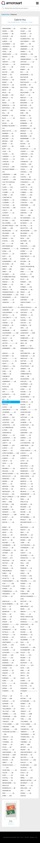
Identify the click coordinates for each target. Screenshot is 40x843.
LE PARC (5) (7, 430)
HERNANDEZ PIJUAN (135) (28, 349)
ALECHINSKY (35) (27, 41)
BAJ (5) (24, 72)
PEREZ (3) (24, 573)
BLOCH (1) (25, 118)
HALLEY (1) (7, 338)
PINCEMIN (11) (28, 581)
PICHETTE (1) (8, 578)
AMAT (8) (25, 44)
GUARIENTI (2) (26, 330)
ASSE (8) (7, 67)
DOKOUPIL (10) (27, 246)
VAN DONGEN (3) (9, 752)
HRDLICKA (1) (26, 358)
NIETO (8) (7, 540)
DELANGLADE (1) (9, 230)
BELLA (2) (6, 92)
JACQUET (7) (7, 368)
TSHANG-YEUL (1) (27, 737)
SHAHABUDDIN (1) (10, 665)
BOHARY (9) (25, 120)
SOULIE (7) (6, 686)
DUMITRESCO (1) (27, 256)
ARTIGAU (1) (8, 64)
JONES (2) (6, 374)
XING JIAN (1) (25, 788)
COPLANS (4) (25, 197)
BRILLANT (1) (7, 138)
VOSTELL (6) (7, 778)
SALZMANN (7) (27, 639)
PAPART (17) (7, 558)
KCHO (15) (5, 386)
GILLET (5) (8, 320)
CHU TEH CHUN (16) (8, 182)
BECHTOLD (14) (26, 87)
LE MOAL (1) (25, 427)
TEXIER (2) (25, 716)
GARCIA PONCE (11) (28, 303)
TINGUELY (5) (7, 721)
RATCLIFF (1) (25, 601)
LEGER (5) (25, 435)
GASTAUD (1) (26, 312)
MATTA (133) (26, 489)
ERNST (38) (6, 269)
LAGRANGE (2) (9, 412)
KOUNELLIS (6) (26, 402)
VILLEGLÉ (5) (26, 770)
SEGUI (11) (7, 657)
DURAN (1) (24, 259)
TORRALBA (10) (9, 729)
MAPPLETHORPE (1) (10, 473)
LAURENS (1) (25, 422)
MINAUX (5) (25, 496)
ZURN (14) (7, 795)
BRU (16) (24, 141)
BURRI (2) (25, 146)
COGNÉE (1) (8, 192)
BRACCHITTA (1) (9, 131)
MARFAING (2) (8, 478)
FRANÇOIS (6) (26, 289)
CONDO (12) (26, 195)
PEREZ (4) (6, 573)
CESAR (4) (26, 169)
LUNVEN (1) (8, 458)
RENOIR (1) (27, 611)
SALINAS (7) (7, 639)
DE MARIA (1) (26, 223)
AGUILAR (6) (7, 36)
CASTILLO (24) (8, 166)
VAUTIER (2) (26, 757)
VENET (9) (7, 762)
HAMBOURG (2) (26, 338)
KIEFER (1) (7, 389)
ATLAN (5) (26, 67)
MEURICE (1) (27, 491)
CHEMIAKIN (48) (9, 174)
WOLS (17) (5, 785)
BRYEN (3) (7, 143)
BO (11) (5, 120)
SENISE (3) (25, 660)
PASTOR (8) (7, 563)
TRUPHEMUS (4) (27, 734)
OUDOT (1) (25, 553)
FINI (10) (24, 284)
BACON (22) (8, 72)
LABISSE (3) (25, 407)
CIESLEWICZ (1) (27, 182)
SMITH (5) (6, 675)
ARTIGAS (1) (27, 62)
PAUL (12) (24, 563)
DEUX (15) (24, 238)
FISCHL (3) (6, 287)
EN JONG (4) (25, 261)
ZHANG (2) (25, 793)
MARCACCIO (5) (9, 476)
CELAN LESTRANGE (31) (10, 170)
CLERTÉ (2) (7, 189)
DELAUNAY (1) (26, 233)
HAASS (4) (25, 335)
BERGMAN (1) (26, 102)
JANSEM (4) (25, 368)
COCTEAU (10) (26, 189)
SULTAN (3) (25, 698)
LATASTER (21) (8, 422)
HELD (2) (23, 343)
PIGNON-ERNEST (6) (10, 581)
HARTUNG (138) (26, 340)
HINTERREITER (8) (27, 353)
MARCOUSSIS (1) (27, 476)
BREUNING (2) (25, 136)
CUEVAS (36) (26, 210)
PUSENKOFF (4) (27, 594)
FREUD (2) (25, 292)
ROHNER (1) (8, 627)
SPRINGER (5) (27, 688)
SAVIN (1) (25, 645)
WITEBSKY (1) (26, 783)
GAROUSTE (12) (27, 310)
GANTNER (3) (26, 300)
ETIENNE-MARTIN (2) (8, 276)
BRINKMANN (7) (27, 138)
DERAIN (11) (7, 238)
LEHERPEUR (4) (9, 438)
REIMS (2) (25, 609)
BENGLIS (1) (7, 97)
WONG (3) (26, 785)
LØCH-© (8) (23, 463)
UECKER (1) (26, 747)
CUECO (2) (7, 210)
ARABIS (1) (25, 51)
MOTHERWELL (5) (27, 517)
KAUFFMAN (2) (26, 384)
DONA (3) (6, 251)
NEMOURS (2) (26, 535)
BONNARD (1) (26, 123)
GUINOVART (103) (27, 333)
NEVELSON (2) (8, 537)
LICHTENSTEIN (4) (27, 443)
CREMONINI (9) (27, 205)
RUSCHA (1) (26, 637)
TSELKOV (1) (7, 737)
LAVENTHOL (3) (8, 425)
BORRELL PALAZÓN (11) (10, 127)
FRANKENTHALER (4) (10, 292)
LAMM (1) (25, 414)
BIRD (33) (24, 113)
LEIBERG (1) (25, 438)
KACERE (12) (7, 379)
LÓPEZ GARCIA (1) (28, 450)
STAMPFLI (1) (7, 691)
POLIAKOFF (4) (8, 586)
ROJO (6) (25, 627)
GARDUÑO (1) (7, 310)
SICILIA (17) (26, 665)
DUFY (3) (6, 256)
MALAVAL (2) (8, 471)
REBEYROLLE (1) (26, 606)
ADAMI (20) (7, 31)
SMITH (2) (24, 675)
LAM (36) (7, 414)
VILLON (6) (7, 772)
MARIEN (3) (25, 478)
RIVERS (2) (7, 622)
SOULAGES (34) (26, 683)
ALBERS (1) (7, 41)
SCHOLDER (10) (10, 652)
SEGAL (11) (25, 655)
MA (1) (6, 466)
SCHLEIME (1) (8, 650)
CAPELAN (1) (8, 161)
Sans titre (11, 822)
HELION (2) (7, 345)
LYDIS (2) (7, 463)
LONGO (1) (7, 450)
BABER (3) (24, 69)
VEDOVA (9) (7, 760)
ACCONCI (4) (25, 28)
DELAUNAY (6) (8, 233)
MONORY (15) (8, 512)
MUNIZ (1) (6, 527)
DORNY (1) (26, 251)
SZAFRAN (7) (7, 703)
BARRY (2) (7, 82)
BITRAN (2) (25, 115)
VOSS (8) (24, 775)
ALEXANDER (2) (8, 44)
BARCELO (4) (8, 79)
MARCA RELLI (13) (27, 473)
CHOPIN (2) (25, 177)
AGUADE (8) (7, 33)
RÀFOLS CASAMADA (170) (28, 597)
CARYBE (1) (5, 164)
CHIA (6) (24, 174)
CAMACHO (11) (26, 154)
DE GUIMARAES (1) (27, 218)
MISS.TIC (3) (24, 501)
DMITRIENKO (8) (7, 246)
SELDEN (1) (25, 657)
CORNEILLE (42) (28, 200)
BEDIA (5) (6, 90)
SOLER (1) (24, 678)
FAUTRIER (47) (8, 279)
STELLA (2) (7, 696)
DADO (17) (5, 215)
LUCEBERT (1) (24, 455)
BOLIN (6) (7, 123)
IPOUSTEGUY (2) (26, 366)
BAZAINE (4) (25, 85)
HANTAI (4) (7, 340)
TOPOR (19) (25, 726)
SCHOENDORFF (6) (27, 650)
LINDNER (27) (8, 445)
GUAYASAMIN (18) (10, 333)
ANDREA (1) (6, 49)
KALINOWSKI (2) (27, 379)
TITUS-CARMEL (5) (28, 724)
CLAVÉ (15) (7, 187)
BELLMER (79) (7, 95)
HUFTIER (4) (26, 361)
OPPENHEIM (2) (26, 547)
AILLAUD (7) (25, 36)
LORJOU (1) (26, 453)
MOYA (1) (7, 519)
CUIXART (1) (8, 213)
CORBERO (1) (8, 200)
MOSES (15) (24, 514)
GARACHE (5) (8, 302)
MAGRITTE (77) (26, 468)
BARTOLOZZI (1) (28, 82)
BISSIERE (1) (7, 115)
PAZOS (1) (7, 565)
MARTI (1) (7, 484)
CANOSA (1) (8, 159)
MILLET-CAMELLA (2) (10, 496)
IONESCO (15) (8, 366)
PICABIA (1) (8, 576)
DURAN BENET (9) (9, 261)
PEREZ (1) (25, 570)
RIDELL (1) (25, 614)
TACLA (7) (25, 706)
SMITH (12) (24, 673)
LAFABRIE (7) (28, 409)
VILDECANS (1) (9, 770)
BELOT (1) (25, 95)
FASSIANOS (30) (27, 276)
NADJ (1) (24, 532)
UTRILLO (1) (8, 749)
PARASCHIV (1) (27, 558)
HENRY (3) (25, 345)
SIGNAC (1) (7, 668)
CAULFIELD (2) (26, 166)
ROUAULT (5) (8, 634)
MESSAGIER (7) (8, 491)
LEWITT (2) (6, 443)
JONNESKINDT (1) (25, 374)
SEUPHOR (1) (26, 663)
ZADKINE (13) (6, 790)
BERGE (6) (8, 102)
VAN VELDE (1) (26, 755)
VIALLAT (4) (25, 762)
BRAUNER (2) (8, 136)
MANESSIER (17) (27, 471)
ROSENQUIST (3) (9, 629)
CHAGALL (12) (26, 172)
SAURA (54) (8, 645)
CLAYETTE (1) (26, 187)
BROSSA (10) (7, 141)
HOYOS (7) (9, 358)
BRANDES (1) (7, 133)
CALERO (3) (7, 154)
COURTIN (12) (26, 202)
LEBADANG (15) (26, 432)
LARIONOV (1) (8, 420)
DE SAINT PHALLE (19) (10, 225)
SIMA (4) (24, 670)
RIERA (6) (7, 616)
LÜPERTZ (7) (26, 458)
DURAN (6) (6, 259)
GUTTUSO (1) (8, 335)
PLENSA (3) (25, 583)
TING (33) (25, 719)
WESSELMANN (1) (9, 783)
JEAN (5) (6, 371)
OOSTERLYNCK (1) (27, 545)
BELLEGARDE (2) (27, 92)
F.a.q (36, 837)
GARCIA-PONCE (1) (11, 307)
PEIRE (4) (24, 565)
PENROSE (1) (26, 568)
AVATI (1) (6, 69)
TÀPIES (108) (26, 714)
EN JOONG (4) (7, 264)
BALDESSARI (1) (26, 74)
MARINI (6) (7, 481)
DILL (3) (7, 243)
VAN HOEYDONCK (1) (28, 752)
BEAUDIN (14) (8, 87)
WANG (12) (26, 778)
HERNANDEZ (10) (8, 348)
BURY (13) (6, 149)
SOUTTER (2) (25, 686)
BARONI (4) (26, 79)
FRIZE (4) (25, 294)
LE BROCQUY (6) (27, 425)
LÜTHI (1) (24, 461)
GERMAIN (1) (26, 315)
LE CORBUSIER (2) (7, 427)
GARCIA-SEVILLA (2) (28, 307)
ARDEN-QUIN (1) (9, 54)
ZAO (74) (25, 790)
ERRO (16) (26, 271)
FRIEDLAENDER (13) (10, 294)
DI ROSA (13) (8, 241)
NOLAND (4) (8, 542)
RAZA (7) (6, 606)
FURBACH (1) (24, 297)
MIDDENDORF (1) (27, 494)
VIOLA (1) (24, 772)
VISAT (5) (7, 775)
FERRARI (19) (25, 282)
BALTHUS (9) (24, 77)
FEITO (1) (24, 279)
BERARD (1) (26, 100)
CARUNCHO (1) (26, 161)
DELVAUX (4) (25, 236)
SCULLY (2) (25, 652)
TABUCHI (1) (7, 706)
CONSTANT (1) (6, 197)
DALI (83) (25, 215)
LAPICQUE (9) (26, 417)
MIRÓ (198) (7, 501)
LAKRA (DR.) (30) (25, 412)
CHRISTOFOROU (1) (28, 179)
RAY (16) (24, 604)
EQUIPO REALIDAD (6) (27, 266)
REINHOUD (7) (8, 611)
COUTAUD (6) (8, 205)
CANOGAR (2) (26, 156)
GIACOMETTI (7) (9, 317)
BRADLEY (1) (26, 131)
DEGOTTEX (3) (26, 228)
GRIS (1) (24, 328)
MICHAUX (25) (8, 494)
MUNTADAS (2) (27, 527)
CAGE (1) (6, 151)
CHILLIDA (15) (8, 177)
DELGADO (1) (8, 236)
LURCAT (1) (7, 461)
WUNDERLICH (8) (8, 788)
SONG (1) (7, 680)
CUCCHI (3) (25, 207)
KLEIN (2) (6, 397)
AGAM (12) (25, 31)
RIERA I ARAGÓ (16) (26, 616)
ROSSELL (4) (25, 629)
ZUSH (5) (23, 795)
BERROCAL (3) (8, 105)
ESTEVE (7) (26, 274)
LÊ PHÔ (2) (23, 430)
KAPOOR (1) (25, 381)
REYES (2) (6, 614)
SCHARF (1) (7, 647)
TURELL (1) (7, 739)
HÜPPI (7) (7, 363)
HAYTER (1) (9, 343)
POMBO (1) (25, 588)
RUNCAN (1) (8, 637)
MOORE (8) (25, 512)
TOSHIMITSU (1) (26, 729)
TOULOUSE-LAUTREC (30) (10, 733)
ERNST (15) (25, 269)
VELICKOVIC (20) (28, 760)
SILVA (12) (24, 668)
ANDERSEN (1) (26, 46)
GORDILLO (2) (7, 325)
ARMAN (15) (28, 56)
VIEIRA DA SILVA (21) (9, 766)
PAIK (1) (7, 555)
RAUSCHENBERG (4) (10, 604)
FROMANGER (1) (9, 297)
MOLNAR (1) (25, 507)
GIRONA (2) (7, 322)
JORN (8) (24, 376)
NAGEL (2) (7, 535)
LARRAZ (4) (25, 420)
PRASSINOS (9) (8, 594)
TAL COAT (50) (8, 711)
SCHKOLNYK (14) (27, 647)
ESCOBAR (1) (8, 274)
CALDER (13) (27, 151)
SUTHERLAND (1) (27, 701)
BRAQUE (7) (26, 133)
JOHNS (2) (25, 371)
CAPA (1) (25, 159)
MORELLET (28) (9, 514)
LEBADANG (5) (6, 432)
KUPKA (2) (7, 407)
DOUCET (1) (8, 253)
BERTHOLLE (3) (8, 108)
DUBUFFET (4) (25, 253)
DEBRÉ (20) (7, 228)
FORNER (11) (26, 287)
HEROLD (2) (8, 353)
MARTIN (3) (26, 484)
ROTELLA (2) (8, 632)
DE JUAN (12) (8, 220)
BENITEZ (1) (26, 97)
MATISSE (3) (7, 489)
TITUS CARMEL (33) (10, 724)
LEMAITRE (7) (8, 440)
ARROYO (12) (8, 62)
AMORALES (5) (8, 46)
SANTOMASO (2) (10, 642)
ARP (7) (6, 59)
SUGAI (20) (7, 698)
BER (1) (6, 100)
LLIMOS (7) (7, 448)
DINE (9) (23, 243)
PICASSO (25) (26, 576)
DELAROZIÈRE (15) (28, 230)
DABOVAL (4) (26, 213)
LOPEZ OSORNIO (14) (10, 453)
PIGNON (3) (26, 578)
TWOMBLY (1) (25, 742)
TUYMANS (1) (7, 742)
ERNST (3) (6, 271)
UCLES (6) (6, 747)
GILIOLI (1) (25, 317)
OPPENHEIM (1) (9, 550)
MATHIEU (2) (26, 486)
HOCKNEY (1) (8, 356)
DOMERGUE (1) (10, 248)
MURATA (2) (7, 530)
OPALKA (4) (7, 547)
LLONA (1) (25, 448)
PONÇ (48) (24, 591)
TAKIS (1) (25, 708)
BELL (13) (26, 90)
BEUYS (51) (7, 110)
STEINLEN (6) (28, 692)
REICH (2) (6, 609)
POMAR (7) (7, 588)
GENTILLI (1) (8, 315)
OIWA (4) (24, 542)
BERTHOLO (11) (26, 108)
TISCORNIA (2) (26, 721)
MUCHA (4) (8, 522)
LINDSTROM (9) (26, 445)
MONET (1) (25, 509)
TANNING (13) (9, 714)
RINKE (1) (6, 619)
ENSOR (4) (7, 266)
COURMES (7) (8, 202)
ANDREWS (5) (26, 49)
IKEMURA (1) (25, 363)
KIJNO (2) (25, 389)
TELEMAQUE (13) (9, 716)
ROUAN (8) (26, 632)
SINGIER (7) (8, 673)
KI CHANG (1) (25, 386)
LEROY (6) (25, 440)
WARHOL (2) (7, 780)
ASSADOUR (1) (24, 64)
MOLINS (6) (7, 507)
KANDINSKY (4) (9, 381)
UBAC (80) (25, 744)
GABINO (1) (8, 300)
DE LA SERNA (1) (9, 223)
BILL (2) (5, 113)
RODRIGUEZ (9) (26, 624)
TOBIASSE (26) (8, 726)
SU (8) (24, 696)
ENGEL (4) (25, 264)
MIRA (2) (24, 499)
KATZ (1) (6, 384)
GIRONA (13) (25, 320)
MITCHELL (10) (8, 504)
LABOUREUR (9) (10, 409)
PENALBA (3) (7, 568)
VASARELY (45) (8, 757)
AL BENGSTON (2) (27, 39)
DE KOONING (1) (27, 220)
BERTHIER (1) (25, 105)
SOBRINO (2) (8, 678)
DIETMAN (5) (25, 241)
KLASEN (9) (25, 394)
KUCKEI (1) (25, 404)
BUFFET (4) (7, 146)
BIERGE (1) (25, 110)
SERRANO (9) (7, 663)
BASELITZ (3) (8, 85)
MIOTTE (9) (7, 499)
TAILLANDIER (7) (8, 708)
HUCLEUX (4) (9, 361)
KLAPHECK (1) (8, 394)
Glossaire (32, 837)
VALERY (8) (25, 749)
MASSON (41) (8, 486)
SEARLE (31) (7, 655)
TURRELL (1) (25, 739)
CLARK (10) (25, 184)
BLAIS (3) (8, 118)
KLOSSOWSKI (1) (27, 397)
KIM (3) (7, 391)
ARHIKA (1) (7, 56)
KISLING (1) (25, 391)
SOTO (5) (8, 683)
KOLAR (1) (6, 402)
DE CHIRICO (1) (9, 218)
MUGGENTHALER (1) (28, 523)
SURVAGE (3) (8, 701)
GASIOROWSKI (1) (10, 312)
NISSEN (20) (25, 540)
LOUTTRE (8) (8, 455)
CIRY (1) (6, 184)
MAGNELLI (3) (8, 468)
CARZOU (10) (25, 164)
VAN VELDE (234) (9, 755)
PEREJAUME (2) (7, 570)
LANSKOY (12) (8, 417)
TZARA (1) (7, 744)
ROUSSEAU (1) (26, 634)
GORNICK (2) (25, 325)
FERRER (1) (7, 284)
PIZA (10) (8, 583)
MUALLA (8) (25, 519)
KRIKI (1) (5, 404)
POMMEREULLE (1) (9, 591)
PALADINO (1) (26, 555)
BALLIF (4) (7, 77)
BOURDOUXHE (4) (27, 128)
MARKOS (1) (26, 481)
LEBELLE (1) (8, 435)
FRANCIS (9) (7, 289)
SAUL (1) (24, 642)
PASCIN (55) (25, 560)
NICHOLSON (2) (26, 537)
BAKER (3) (7, 74)
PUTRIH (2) (7, 596)
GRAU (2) (6, 328)
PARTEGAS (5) (8, 560)
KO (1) (5, 399)
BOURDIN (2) (26, 126)
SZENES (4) (25, 703)
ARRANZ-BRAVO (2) (28, 59)
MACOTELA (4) (26, 466)
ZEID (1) (8, 793)
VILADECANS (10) (28, 765)
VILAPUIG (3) (25, 767)
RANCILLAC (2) (9, 601)
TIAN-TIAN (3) (8, 719)
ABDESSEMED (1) (8, 28)
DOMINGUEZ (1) (27, 248)
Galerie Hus (5, 14)
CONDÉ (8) (7, 195)
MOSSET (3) (7, 517)
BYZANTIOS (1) (28, 149)
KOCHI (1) (25, 399)
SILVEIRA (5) (7, 670)
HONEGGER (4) (27, 356)
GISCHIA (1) (25, 322)
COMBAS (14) (26, 192)
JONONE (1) (6, 376)
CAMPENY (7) (8, 156)
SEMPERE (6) (8, 660)
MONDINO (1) (7, 509)
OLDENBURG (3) (8, 545)
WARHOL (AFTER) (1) (28, 780)
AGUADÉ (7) (25, 33)
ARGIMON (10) (26, 54)
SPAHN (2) (7, 688)
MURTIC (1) (25, 530)
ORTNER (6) (7, 553)
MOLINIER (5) (26, 504)
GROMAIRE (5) (8, 330)
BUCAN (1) (25, 143)
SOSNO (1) (25, 680)
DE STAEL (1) (26, 225)
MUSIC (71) (7, 532)
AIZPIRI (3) (6, 39)
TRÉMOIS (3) (27, 731)
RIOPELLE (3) (26, 619)
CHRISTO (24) (9, 179)
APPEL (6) (6, 51)
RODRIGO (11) (29, 622)
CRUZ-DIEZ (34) (8, 207)
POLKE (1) (25, 586)
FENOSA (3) (8, 282)
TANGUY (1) (25, 711)
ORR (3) (23, 550)
